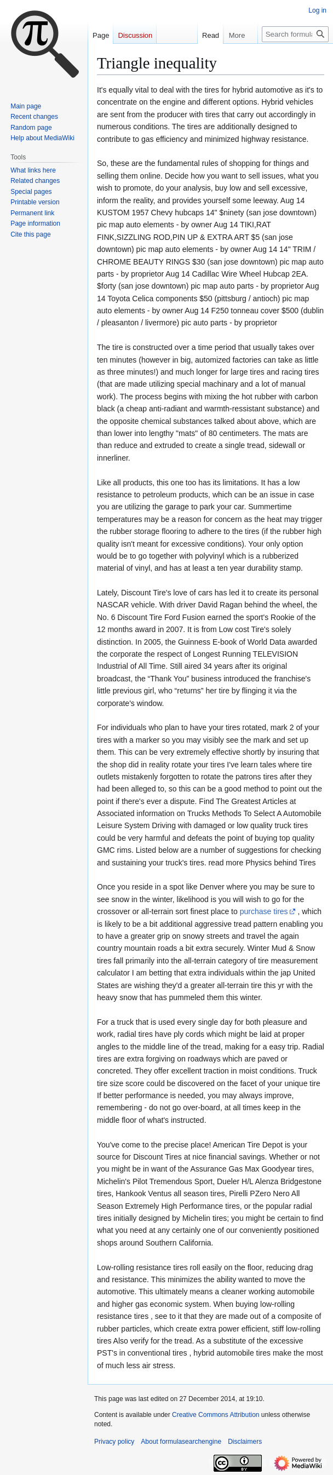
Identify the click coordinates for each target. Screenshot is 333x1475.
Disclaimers (245, 1441)
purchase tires (264, 911)
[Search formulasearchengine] (295, 34)
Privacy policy (114, 1441)
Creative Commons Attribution (215, 1415)
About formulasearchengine (181, 1441)
